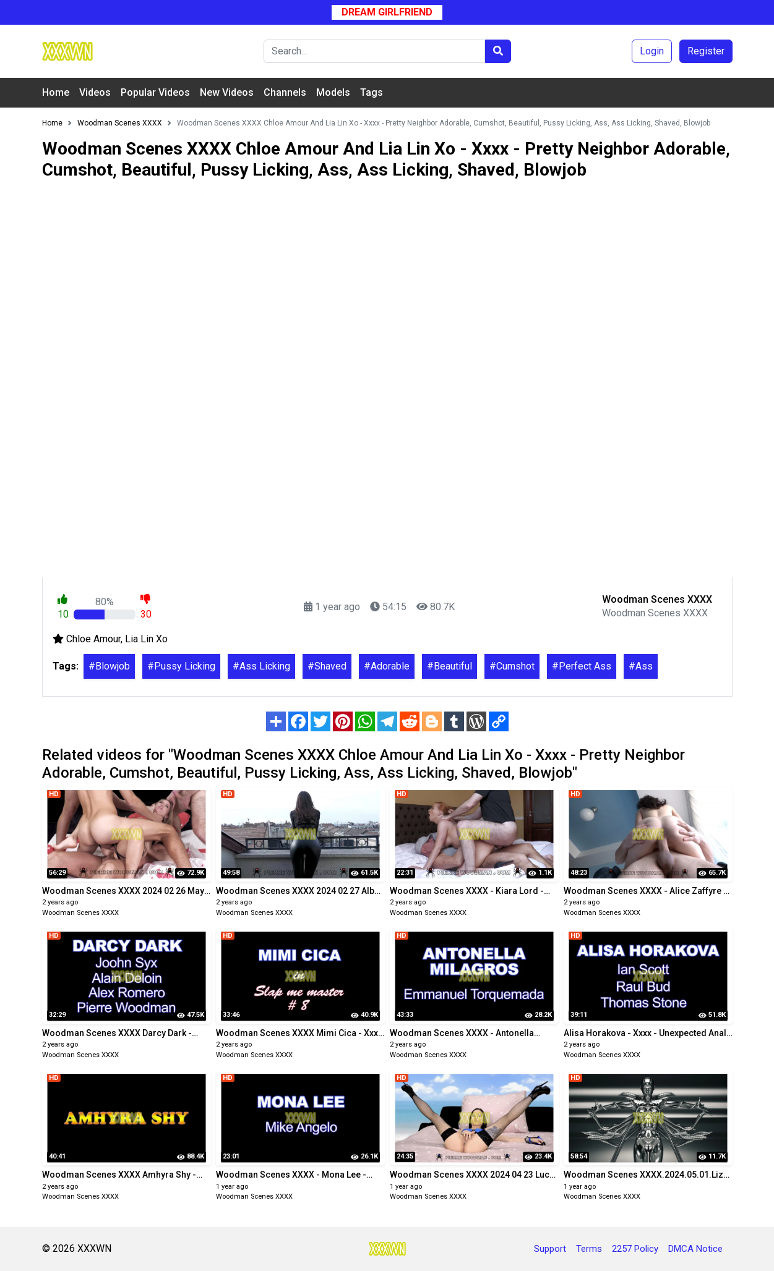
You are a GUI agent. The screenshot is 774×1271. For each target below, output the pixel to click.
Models (333, 92)
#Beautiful (449, 666)
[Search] (374, 51)
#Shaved (326, 666)
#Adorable (387, 666)
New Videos (227, 92)
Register (706, 51)
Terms (589, 1248)
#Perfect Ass (581, 666)
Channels (285, 92)
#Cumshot (512, 666)
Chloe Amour (93, 639)
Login (652, 51)
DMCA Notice (695, 1248)
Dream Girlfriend (387, 12)
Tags (371, 92)
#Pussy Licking (181, 666)
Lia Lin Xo (146, 639)
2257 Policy (635, 1248)
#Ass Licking (261, 666)
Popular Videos (155, 92)
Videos (95, 92)
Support (550, 1248)
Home (55, 92)
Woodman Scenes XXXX (80, 913)
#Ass (641, 666)
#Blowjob (109, 666)
